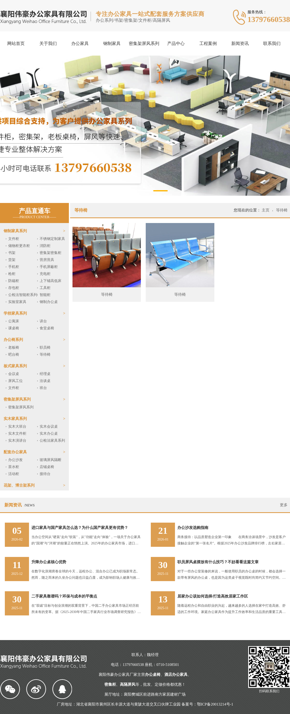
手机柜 (13, 267)
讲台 (43, 321)
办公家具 (80, 43)
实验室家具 (17, 302)
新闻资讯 (240, 43)
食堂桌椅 (47, 328)
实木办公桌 (49, 433)
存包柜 (13, 288)
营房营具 (47, 260)
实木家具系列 (15, 419)
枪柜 (11, 274)
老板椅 (13, 347)
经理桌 (45, 374)
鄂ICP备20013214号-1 (215, 704)
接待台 (45, 474)
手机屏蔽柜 (49, 267)
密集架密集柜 (50, 253)
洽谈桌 (45, 381)
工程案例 (208, 43)
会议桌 (13, 374)
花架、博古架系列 (19, 485)
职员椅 (45, 347)
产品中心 (176, 43)
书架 (11, 253)
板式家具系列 (15, 366)
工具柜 (45, 288)
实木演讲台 (17, 440)
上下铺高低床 (50, 281)
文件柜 (13, 239)
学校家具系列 (15, 313)
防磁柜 (13, 281)
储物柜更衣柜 (19, 246)
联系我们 (272, 43)
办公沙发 (15, 460)
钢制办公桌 (49, 302)
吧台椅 (13, 354)
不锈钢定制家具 (52, 239)
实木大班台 (17, 426)
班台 (43, 388)
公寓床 (13, 321)
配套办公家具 (15, 452)
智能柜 (45, 295)
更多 (284, 505)
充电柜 (45, 274)
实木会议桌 (49, 426)
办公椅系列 (13, 340)
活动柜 (13, 474)
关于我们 (48, 43)
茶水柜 (13, 467)
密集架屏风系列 (144, 43)
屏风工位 (15, 381)
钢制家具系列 (15, 231)
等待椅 (45, 354)
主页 (266, 210)
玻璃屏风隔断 (50, 460)
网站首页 (16, 43)
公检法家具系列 (52, 440)
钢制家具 (112, 43)
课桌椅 (13, 328)
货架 (11, 260)
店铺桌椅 (47, 467)
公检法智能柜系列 (22, 295)
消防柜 (45, 246)
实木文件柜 (17, 433)
